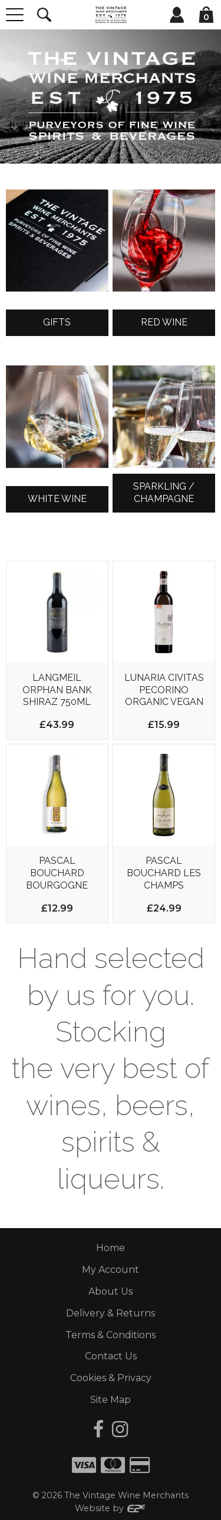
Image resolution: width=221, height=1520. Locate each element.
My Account (110, 1269)
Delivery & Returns (110, 1313)
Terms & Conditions (110, 1335)
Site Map (110, 1399)
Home (110, 1247)
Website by (110, 1508)
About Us (110, 1291)
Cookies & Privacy (110, 1377)
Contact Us (111, 1356)
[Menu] (14, 14)
